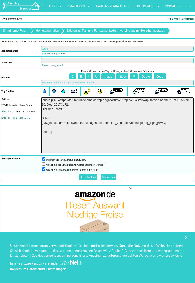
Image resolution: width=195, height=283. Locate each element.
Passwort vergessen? (52, 65)
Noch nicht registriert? (53, 53)
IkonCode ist (7, 111)
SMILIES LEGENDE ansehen (16, 118)
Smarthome (77, 6)
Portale (171, 6)
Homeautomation (47, 30)
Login (53, 6)
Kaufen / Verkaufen (111, 6)
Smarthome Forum (15, 30)
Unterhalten (146, 6)
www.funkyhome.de (100, 269)
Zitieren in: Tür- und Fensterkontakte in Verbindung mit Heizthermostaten (116, 30)
